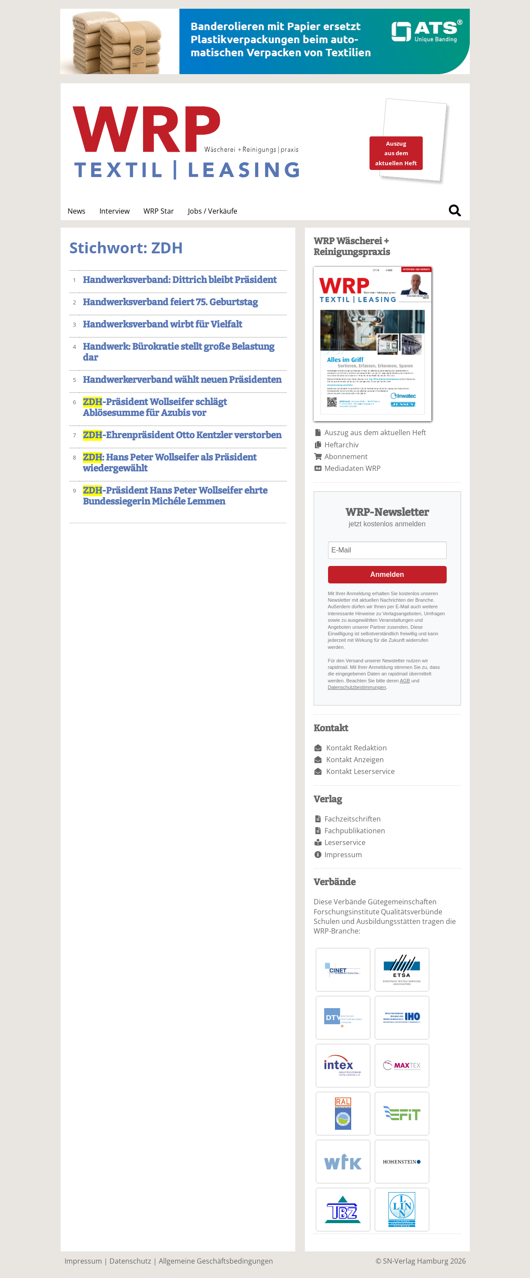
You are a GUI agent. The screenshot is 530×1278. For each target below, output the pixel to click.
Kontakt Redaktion (356, 748)
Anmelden (387, 574)
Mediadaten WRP (353, 468)
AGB (405, 680)
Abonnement (346, 456)
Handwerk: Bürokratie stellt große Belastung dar (178, 352)
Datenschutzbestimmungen (357, 687)
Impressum (343, 854)
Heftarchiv (342, 445)
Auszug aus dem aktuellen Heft (375, 432)
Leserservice (345, 842)
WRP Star (159, 211)
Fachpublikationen (355, 830)
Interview (114, 211)
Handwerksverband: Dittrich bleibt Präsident (180, 280)
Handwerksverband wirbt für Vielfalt (162, 324)
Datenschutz (130, 1261)
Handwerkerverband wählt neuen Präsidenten (182, 380)
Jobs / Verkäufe (212, 211)
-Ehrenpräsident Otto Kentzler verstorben (182, 435)
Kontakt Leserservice (360, 771)
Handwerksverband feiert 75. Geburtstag (170, 302)
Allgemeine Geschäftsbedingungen (216, 1261)
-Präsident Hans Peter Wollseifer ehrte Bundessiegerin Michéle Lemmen (175, 496)
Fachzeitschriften (353, 819)
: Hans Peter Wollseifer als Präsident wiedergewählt (169, 463)
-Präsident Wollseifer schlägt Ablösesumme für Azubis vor (155, 408)
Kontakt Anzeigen (355, 759)
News (76, 211)
